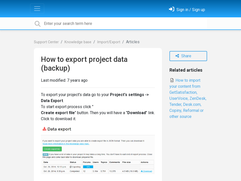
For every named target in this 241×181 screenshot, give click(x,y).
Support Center (46, 42)
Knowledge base (78, 42)
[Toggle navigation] (37, 9)
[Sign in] (187, 10)
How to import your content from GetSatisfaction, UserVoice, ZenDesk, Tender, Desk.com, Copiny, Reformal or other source (187, 98)
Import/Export (108, 42)
